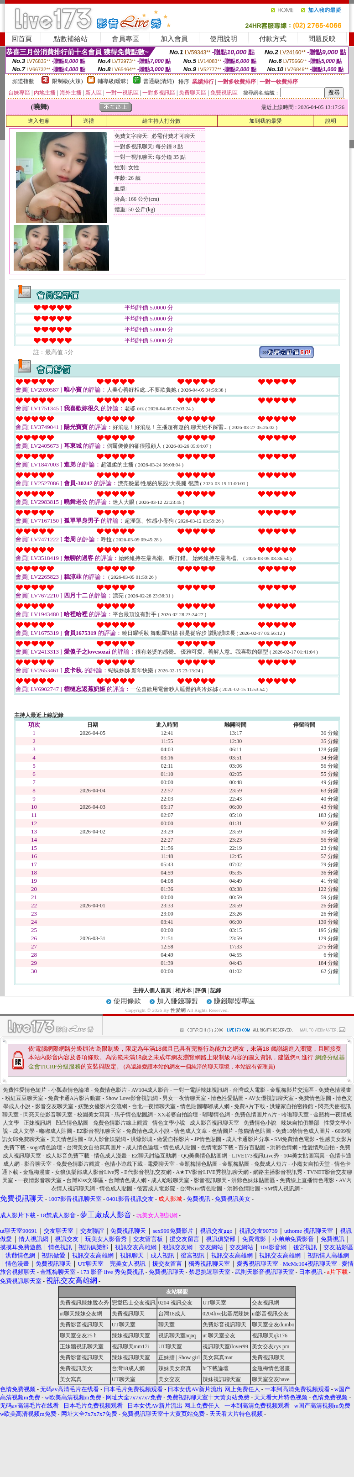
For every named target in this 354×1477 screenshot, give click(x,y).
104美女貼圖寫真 (304, 1155)
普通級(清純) (158, 81)
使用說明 (223, 38)
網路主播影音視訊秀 (277, 1172)
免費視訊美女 (76, 1368)
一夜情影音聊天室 (40, 1180)
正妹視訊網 (37, 1123)
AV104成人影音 (150, 1090)
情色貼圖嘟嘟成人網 (204, 1106)
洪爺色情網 (283, 1147)
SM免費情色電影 (294, 1139)
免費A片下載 (250, 1106)
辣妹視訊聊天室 (131, 1335)
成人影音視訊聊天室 (214, 1123)
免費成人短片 (270, 1164)
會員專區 (125, 38)
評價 (200, 990)
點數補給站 (70, 38)
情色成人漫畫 (110, 1155)
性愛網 (178, 1010)
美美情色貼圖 (66, 1139)
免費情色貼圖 (314, 1098)
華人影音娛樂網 (107, 1139)
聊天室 (166, 1324)
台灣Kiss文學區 (84, 1180)
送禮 (88, 121)
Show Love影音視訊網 (131, 1098)
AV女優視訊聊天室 (271, 1098)
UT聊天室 (214, 1302)
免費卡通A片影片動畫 (74, 1098)
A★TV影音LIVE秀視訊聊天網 (212, 1172)
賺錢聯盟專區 (234, 1001)
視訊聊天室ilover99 (225, 1346)
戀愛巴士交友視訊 (134, 1302)
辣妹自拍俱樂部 (300, 1123)
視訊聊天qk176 (269, 1335)
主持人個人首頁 (152, 990)
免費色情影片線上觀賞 (120, 1123)
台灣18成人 (172, 1313)
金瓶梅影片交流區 (292, 1090)
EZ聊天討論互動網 (154, 1155)
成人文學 (24, 1131)
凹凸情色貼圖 (72, 1123)
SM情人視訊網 (282, 1188)
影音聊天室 (38, 1164)
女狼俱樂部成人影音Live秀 (87, 1172)
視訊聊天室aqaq (177, 1335)
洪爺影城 (141, 1139)
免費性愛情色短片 (25, 1090)
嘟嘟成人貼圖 (55, 1131)
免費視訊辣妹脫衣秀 (84, 1302)
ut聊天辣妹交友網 (81, 1313)
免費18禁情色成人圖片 (303, 1131)
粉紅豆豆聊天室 (24, 1098)
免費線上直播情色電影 (307, 1180)
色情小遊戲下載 (123, 1164)
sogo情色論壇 (46, 1147)
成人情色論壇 (142, 1147)
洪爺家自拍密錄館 (291, 1106)
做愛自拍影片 (173, 1139)
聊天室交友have (271, 1379)
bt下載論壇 (216, 1368)
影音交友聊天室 (54, 1106)
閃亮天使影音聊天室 (48, 1114)
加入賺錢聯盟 (177, 1001)
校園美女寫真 (93, 1114)
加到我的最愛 (265, 121)
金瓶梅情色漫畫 (271, 1368)
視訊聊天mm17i (130, 1346)
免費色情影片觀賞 (78, 1164)
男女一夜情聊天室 (184, 1098)
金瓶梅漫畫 (36, 1172)
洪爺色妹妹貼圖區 (253, 1180)
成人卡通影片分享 (248, 1139)
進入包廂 (39, 121)
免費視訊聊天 (128, 1313)
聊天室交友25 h (78, 1335)
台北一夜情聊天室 (154, 1106)
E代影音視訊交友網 (147, 1172)
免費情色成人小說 (148, 1131)
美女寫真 (71, 1379)
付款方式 (272, 38)
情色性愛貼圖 (227, 1098)
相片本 (183, 990)
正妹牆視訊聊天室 (82, 1346)
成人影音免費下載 (67, 1155)
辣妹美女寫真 (174, 1368)
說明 (330, 121)
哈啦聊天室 (295, 1114)
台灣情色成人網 (127, 1180)
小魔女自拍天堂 (311, 1164)
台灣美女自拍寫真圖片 (94, 1147)
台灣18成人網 (128, 1368)
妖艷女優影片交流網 (102, 1106)
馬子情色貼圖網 (134, 1114)
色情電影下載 (217, 1147)
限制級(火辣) (67, 81)
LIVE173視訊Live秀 (255, 1155)
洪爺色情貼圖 (243, 1188)
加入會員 (174, 38)
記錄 (215, 990)
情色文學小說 (168, 1123)
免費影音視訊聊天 (82, 1324)
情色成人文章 (190, 1131)
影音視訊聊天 (210, 1180)
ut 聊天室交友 (219, 1335)
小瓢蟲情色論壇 (70, 1090)
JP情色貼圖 (207, 1139)
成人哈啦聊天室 (170, 1180)
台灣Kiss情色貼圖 (201, 1188)
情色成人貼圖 (179, 1147)
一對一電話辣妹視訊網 (200, 1090)
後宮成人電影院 (156, 1188)
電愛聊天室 (161, 1164)
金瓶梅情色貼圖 (198, 1164)
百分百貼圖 (252, 1147)
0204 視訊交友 (175, 1302)
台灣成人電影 (249, 1090)
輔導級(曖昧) (113, 81)
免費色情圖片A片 (255, 1114)
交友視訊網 (265, 1302)
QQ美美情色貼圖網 (204, 1155)
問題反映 (322, 38)
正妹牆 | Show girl (179, 1357)
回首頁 (21, 38)
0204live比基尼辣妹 (226, 1313)
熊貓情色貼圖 (254, 1131)
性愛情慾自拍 (318, 1147)
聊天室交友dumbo (273, 1324)
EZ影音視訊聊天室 (99, 1131)
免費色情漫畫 (334, 1090)
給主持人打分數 (161, 121)
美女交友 (169, 1379)
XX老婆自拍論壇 (177, 1114)
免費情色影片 (110, 1090)
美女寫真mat (218, 1357)
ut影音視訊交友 (270, 1313)
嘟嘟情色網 (216, 1114)
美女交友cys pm (270, 1346)
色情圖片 (223, 1131)
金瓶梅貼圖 (236, 1164)
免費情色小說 (260, 1123)
